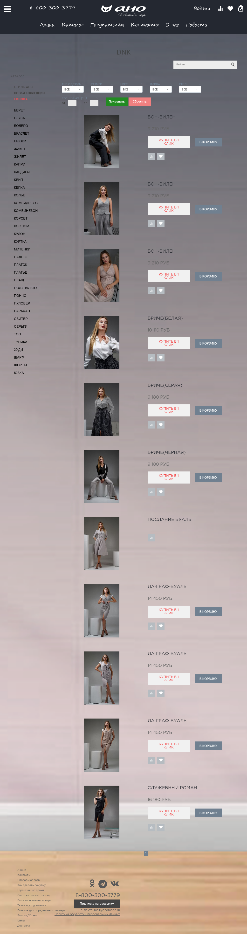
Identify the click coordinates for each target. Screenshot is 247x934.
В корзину (208, 142)
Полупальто (25, 288)
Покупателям (107, 24)
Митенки (22, 249)
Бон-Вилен (162, 117)
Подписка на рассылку (97, 903)
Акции (47, 24)
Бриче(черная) (167, 453)
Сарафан (22, 311)
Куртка (20, 241)
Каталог (72, 24)
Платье (20, 272)
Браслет (21, 133)
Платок (20, 265)
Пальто (20, 257)
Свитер (21, 319)
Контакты (145, 24)
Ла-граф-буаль (167, 587)
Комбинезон (26, 211)
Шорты (20, 365)
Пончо (20, 295)
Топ (17, 334)
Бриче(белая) (165, 318)
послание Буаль (169, 520)
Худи (18, 350)
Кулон (19, 234)
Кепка (19, 187)
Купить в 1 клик (169, 142)
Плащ (19, 280)
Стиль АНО (23, 87)
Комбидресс (26, 203)
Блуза (19, 118)
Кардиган (22, 172)
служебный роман (172, 788)
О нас (172, 24)
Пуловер (22, 303)
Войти (202, 8)
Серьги (20, 326)
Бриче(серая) (165, 385)
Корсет (20, 218)
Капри (19, 164)
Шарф (19, 357)
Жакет (20, 149)
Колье (19, 195)
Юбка (19, 373)
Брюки (20, 141)
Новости (196, 24)
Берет (19, 110)
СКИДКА (21, 99)
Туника (20, 342)
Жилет (20, 157)
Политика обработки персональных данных (87, 914)
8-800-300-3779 (52, 8)
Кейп (18, 180)
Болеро (21, 126)
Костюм (21, 226)
